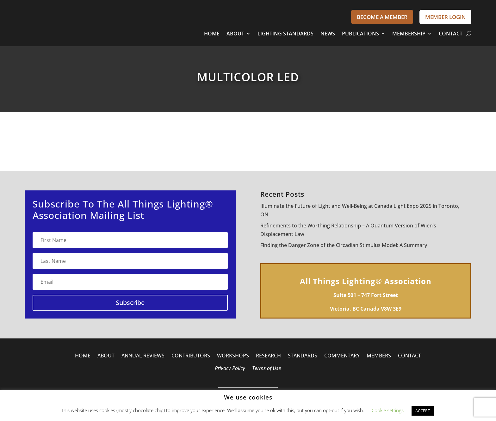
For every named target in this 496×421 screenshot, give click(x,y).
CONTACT (450, 33)
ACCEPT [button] (422, 410)
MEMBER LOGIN (445, 17)
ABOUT (235, 33)
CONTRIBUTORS (190, 356)
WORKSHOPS (233, 356)
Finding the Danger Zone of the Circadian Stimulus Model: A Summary (343, 245)
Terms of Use (266, 369)
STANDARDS (302, 356)
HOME (212, 33)
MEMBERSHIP (408, 33)
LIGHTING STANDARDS (285, 33)
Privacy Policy (230, 369)
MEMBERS (379, 356)
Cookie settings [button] (388, 410)
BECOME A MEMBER (382, 17)
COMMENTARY (342, 356)
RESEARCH (268, 356)
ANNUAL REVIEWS (142, 356)
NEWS (327, 33)
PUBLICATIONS (360, 33)
